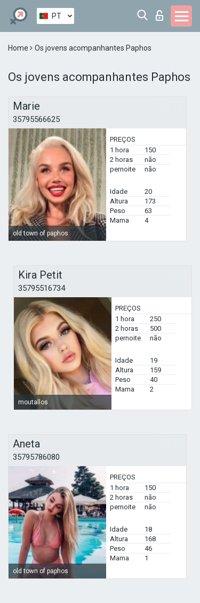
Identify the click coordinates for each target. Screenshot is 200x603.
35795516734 (41, 288)
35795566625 (36, 119)
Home (19, 48)
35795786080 (36, 457)
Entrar (159, 15)
